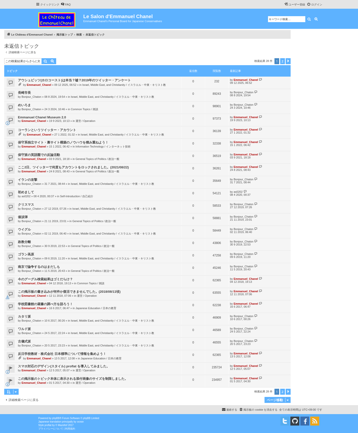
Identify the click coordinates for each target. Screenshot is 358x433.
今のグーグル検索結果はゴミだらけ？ (45, 279)
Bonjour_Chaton (32, 96)
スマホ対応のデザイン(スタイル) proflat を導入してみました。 (64, 366)
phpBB (56, 418)
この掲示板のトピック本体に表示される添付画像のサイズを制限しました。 (73, 379)
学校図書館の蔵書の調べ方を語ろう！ (45, 304)
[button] (288, 61)
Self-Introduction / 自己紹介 (76, 196)
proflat (48, 425)
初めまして (26, 192)
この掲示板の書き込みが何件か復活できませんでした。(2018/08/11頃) (69, 291)
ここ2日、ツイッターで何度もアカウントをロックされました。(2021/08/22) (73, 167)
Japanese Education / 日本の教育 (96, 308)
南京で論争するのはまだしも (39, 267)
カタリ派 (24, 316)
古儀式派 (24, 341)
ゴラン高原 (26, 254)
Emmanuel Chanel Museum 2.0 (42, 117)
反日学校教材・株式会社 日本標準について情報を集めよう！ (62, 354)
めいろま (24, 105)
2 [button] (282, 61)
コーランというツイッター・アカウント (47, 130)
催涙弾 (23, 217)
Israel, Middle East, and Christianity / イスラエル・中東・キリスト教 (124, 84)
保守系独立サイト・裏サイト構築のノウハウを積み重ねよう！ (63, 142)
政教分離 (24, 242)
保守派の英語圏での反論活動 (39, 155)
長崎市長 (24, 93)
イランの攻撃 (27, 180)
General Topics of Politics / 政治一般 (97, 158)
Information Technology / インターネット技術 (103, 146)
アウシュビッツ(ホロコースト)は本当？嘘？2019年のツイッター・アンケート (74, 80)
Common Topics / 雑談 (84, 109)
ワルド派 (24, 329)
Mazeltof (62, 425)
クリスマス (26, 204)
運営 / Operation (85, 120)
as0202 (26, 196)
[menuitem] (66, 4)
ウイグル (24, 229)
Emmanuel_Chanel (39, 84)
